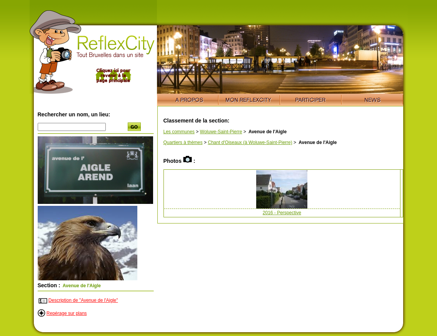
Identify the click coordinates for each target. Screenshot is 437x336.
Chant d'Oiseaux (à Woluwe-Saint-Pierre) (250, 142)
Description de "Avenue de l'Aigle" (83, 300)
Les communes (179, 131)
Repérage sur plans (67, 313)
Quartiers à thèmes (183, 142)
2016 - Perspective (282, 212)
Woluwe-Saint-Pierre (221, 131)
